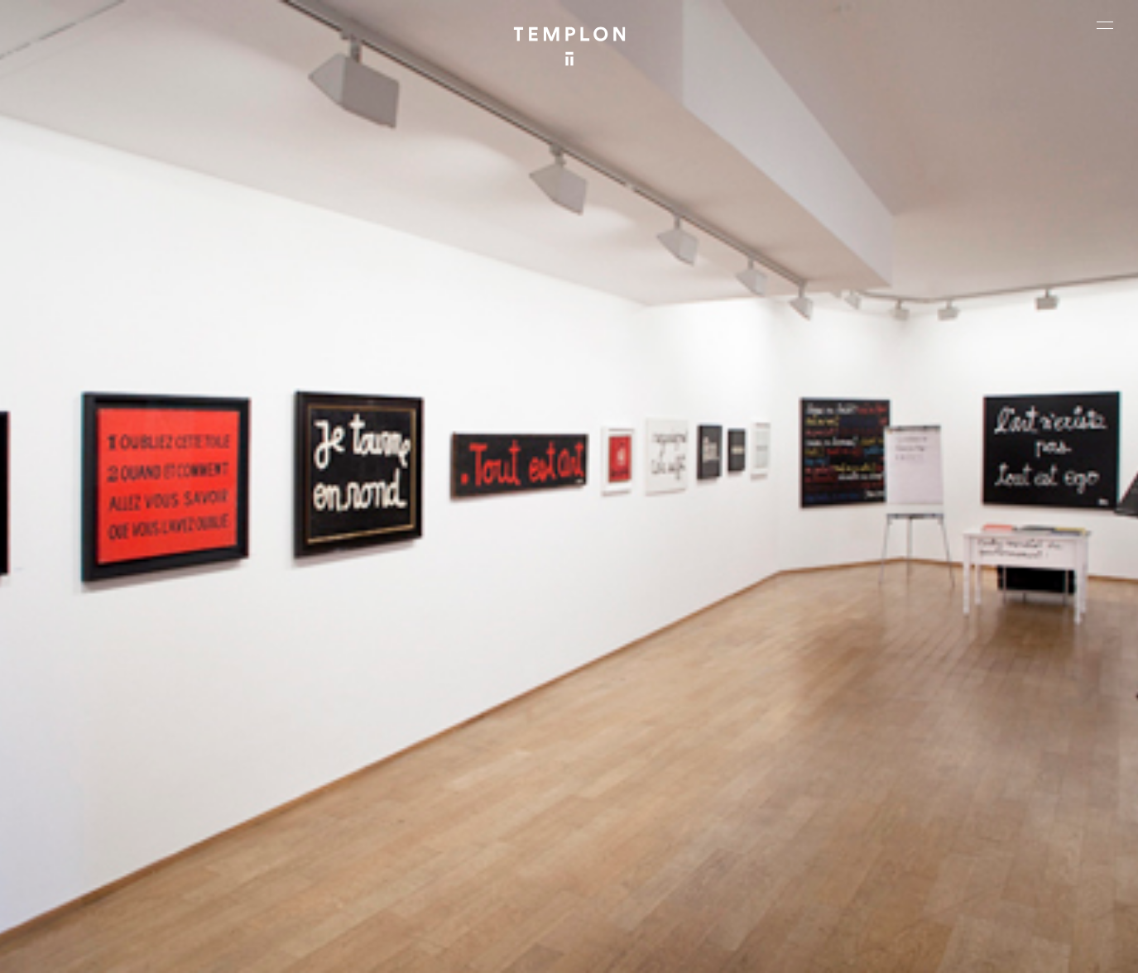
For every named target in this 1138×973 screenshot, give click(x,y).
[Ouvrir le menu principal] (1105, 25)
